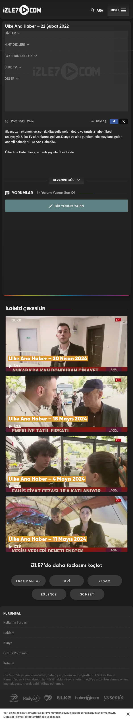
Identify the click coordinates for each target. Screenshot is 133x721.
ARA (97, 10)
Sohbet (87, 594)
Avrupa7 (48, 698)
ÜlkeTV (64, 698)
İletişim (8, 663)
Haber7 (87, 698)
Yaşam (105, 581)
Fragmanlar (28, 581)
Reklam (8, 632)
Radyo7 (31, 698)
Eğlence (49, 594)
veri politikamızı (29, 717)
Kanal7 (14, 698)
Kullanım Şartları (15, 622)
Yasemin (114, 698)
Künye (7, 643)
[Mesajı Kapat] (128, 714)
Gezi (66, 581)
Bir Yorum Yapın (66, 206)
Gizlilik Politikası (15, 653)
